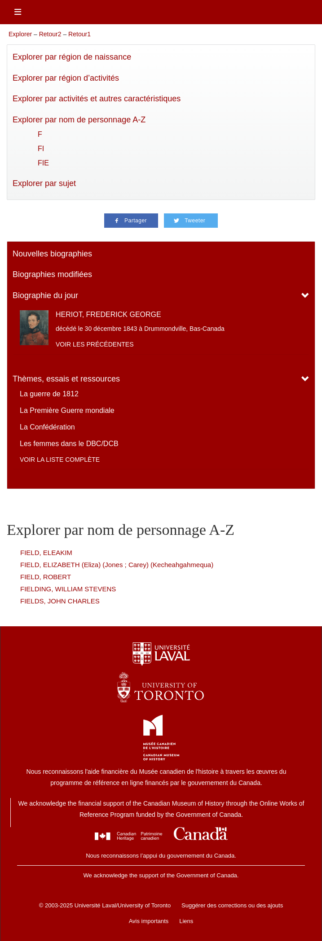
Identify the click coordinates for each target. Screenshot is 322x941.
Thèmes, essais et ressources (66, 378)
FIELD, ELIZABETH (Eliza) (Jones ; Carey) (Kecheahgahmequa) (116, 564)
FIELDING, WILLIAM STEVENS (68, 589)
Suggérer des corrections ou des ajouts (232, 905)
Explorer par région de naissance (72, 56)
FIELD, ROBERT (45, 577)
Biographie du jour (45, 295)
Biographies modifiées (52, 274)
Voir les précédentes (95, 344)
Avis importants (149, 921)
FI (41, 148)
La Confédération (47, 427)
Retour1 (79, 34)
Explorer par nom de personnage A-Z (79, 119)
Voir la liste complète (60, 459)
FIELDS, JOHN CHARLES (60, 601)
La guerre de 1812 (49, 394)
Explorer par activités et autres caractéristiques (97, 98)
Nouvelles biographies (52, 253)
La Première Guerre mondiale (67, 410)
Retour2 (50, 34)
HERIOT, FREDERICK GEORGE (108, 314)
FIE (43, 163)
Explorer (20, 34)
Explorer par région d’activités (66, 78)
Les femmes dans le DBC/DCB (69, 443)
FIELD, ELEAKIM (46, 552)
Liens (186, 921)
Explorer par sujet (44, 183)
